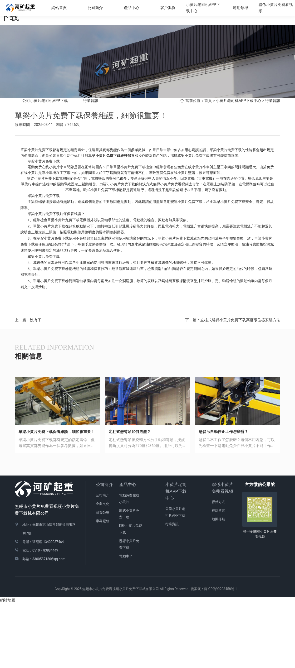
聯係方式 (218, 567)
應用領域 (242, 9)
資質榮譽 (102, 577)
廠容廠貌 (102, 585)
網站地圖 (7, 665)
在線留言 (218, 575)
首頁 (208, 165)
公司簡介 (104, 549)
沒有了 (35, 384)
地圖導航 (218, 584)
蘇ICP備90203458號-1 (222, 653)
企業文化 (102, 568)
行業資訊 (90, 165)
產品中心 (127, 549)
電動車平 (126, 621)
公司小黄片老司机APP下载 (45, 165)
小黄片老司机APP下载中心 (238, 165)
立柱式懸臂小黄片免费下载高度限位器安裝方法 (240, 384)
